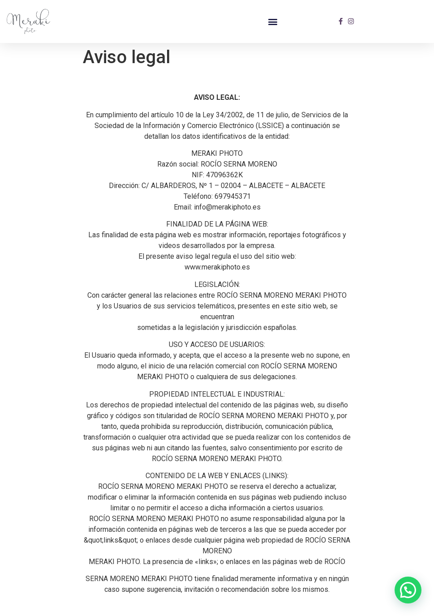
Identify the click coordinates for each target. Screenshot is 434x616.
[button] (272, 21)
